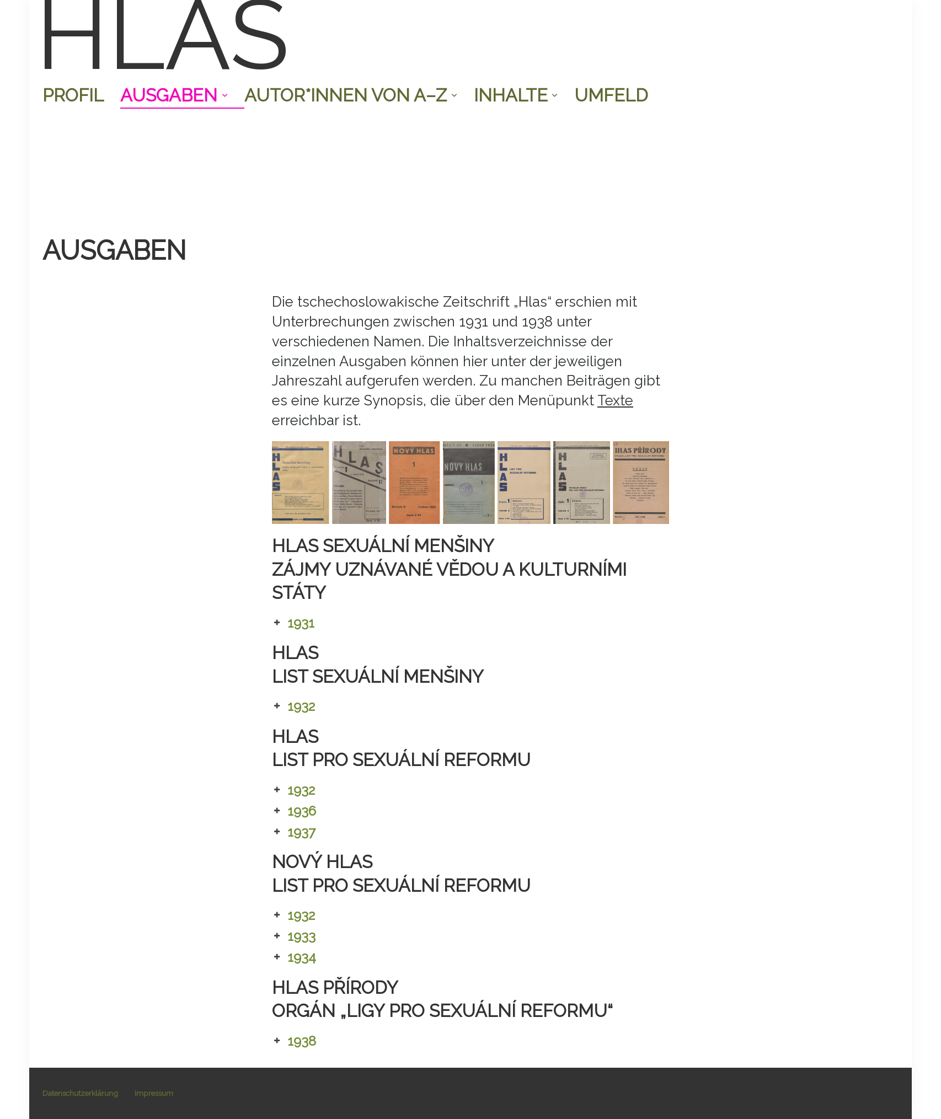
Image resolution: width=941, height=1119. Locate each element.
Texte (615, 400)
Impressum (154, 1093)
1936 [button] (294, 811)
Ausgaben (174, 95)
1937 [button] (294, 832)
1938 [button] (294, 1041)
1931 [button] (293, 623)
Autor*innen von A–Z (350, 95)
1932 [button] (293, 706)
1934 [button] (294, 957)
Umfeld (611, 95)
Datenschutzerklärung (80, 1093)
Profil (73, 95)
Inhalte (516, 95)
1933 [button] (294, 936)
